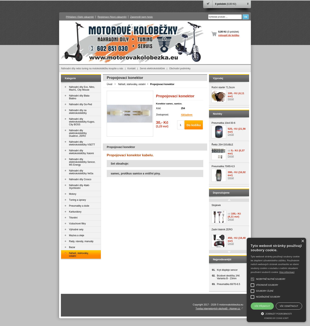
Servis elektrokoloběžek (152, 68)
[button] (276, 313)
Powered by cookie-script (276, 318)
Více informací (287, 272)
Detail (231, 99)
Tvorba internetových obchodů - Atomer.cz (219, 308)
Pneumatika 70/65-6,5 (223, 166)
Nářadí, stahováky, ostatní (132, 84)
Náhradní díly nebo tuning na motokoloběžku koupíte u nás (92, 68)
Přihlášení (80, 17)
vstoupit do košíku (228, 35)
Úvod (109, 84)
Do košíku (194, 125)
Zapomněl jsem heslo (141, 17)
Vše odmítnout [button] (289, 305)
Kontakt (132, 68)
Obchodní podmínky (179, 68)
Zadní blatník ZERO (222, 229)
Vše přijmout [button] (262, 305)
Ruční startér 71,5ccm (223, 87)
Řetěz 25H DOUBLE (222, 144)
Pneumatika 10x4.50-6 (223, 123)
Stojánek (216, 205)
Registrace (112, 17)
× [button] (302, 241)
